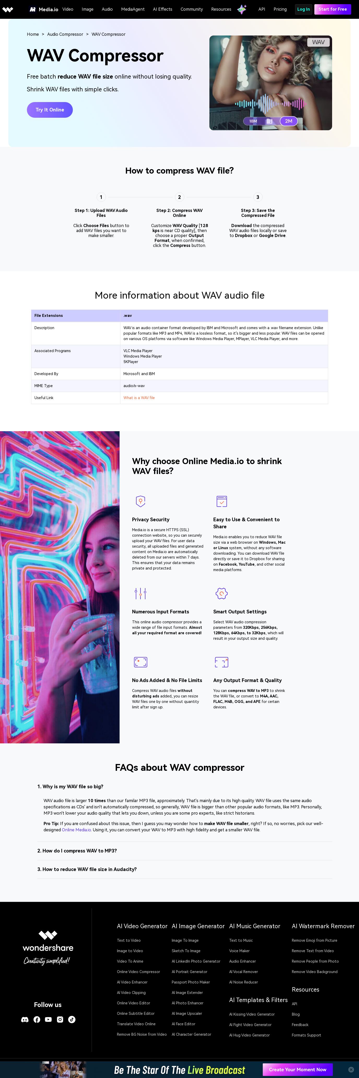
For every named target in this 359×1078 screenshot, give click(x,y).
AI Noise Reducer (243, 982)
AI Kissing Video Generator (252, 1014)
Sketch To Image (186, 951)
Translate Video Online (136, 1024)
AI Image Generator (198, 926)
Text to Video (129, 940)
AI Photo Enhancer (187, 1003)
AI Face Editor (183, 1024)
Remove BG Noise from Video (142, 1034)
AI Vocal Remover (243, 972)
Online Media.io (76, 829)
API (261, 9)
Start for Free (333, 9)
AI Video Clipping (131, 993)
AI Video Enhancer (132, 982)
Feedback (300, 1025)
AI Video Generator (142, 926)
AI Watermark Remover (323, 926)
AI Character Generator (191, 1034)
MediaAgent (133, 9)
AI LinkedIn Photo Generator (196, 961)
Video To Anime (130, 961)
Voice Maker (239, 951)
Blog (296, 1014)
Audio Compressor (65, 34)
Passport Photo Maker (191, 982)
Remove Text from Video (313, 951)
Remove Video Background (315, 972)
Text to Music (241, 940)
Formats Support (306, 1035)
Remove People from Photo (315, 961)
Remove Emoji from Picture (314, 940)
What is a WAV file (139, 398)
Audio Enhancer (242, 961)
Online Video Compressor (138, 972)
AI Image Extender (187, 993)
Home (33, 34)
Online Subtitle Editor (136, 1013)
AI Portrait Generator (189, 972)
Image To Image (185, 940)
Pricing (280, 9)
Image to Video (130, 951)
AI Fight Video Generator (250, 1025)
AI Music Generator (254, 926)
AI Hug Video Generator (249, 1035)
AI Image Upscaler (187, 1013)
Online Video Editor (133, 1003)
